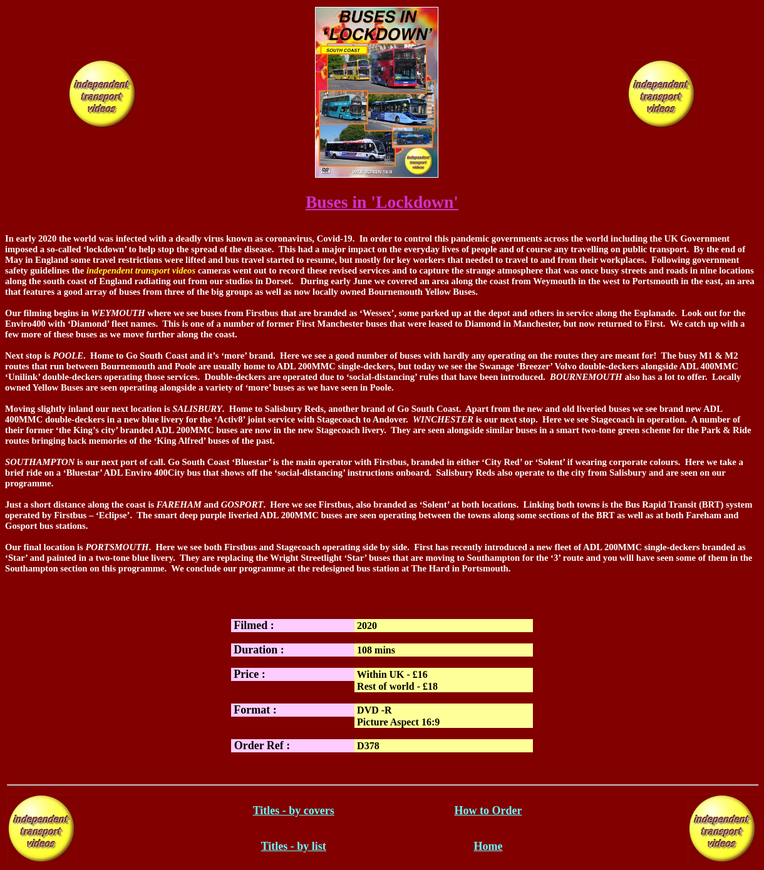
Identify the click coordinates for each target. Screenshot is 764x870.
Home (488, 846)
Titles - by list (293, 846)
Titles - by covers (293, 810)
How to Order (488, 810)
